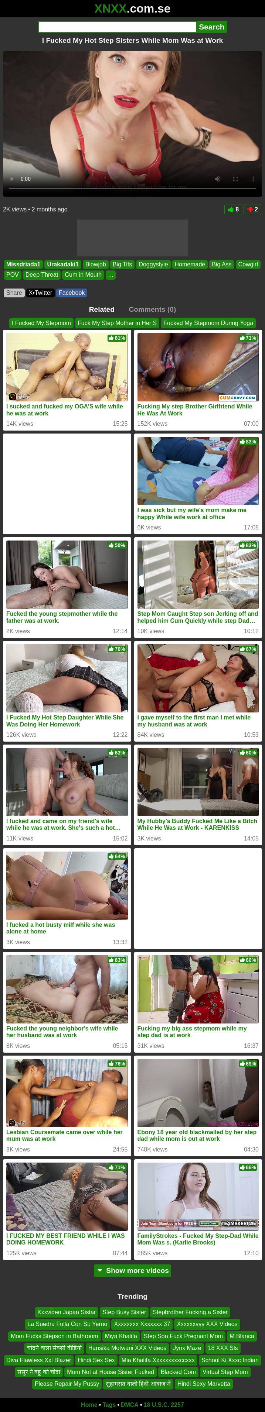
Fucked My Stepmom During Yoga (208, 323)
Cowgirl (248, 264)
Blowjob (95, 264)
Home (89, 1405)
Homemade (190, 264)
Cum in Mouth (83, 275)
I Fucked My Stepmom (41, 323)
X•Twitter (40, 293)
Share (14, 293)
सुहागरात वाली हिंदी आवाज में (138, 1384)
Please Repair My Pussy (67, 1384)
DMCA (130, 1405)
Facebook (72, 293)
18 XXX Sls (223, 1348)
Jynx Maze (187, 1348)
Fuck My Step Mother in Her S (117, 323)
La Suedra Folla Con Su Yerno (67, 1324)
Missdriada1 (23, 264)
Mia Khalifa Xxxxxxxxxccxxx (158, 1360)
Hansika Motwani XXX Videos (127, 1348)
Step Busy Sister (124, 1312)
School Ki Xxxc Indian (230, 1360)
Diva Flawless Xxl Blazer (38, 1360)
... (110, 275)
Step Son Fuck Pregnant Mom (183, 1336)
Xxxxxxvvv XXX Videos (207, 1324)
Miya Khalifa (121, 1336)
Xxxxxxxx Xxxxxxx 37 (142, 1324)
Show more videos (132, 1270)
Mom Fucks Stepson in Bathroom (54, 1336)
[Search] (117, 27)
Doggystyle (153, 264)
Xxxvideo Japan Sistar (66, 1312)
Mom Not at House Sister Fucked (110, 1372)
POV (12, 275)
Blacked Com (178, 1372)
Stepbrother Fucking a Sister (190, 1312)
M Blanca (242, 1336)
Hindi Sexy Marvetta (203, 1384)
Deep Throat (42, 275)
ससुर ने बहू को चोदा (39, 1372)
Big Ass (221, 264)
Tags (109, 1405)
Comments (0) (152, 309)
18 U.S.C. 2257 (164, 1405)
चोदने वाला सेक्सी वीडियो (54, 1348)
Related (102, 309)
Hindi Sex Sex (96, 1360)
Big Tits (122, 264)
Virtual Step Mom (225, 1372)
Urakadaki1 (62, 264)
